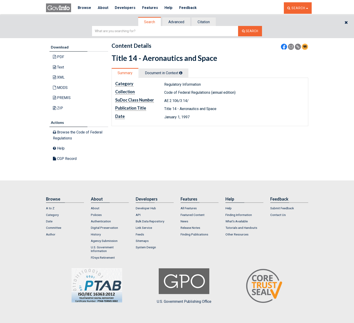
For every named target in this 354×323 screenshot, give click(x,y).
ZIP (58, 108)
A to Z (50, 208)
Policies (96, 215)
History (96, 234)
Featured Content (192, 215)
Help (169, 8)
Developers (125, 8)
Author (50, 234)
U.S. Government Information (102, 249)
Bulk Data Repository (150, 221)
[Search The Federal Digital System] (250, 31)
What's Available (236, 221)
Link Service (144, 228)
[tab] (149, 22)
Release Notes (190, 228)
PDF (58, 57)
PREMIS (62, 98)
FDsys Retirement (103, 257)
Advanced (176, 22)
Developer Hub (146, 208)
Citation (204, 22)
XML (59, 77)
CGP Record (65, 158)
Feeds (140, 234)
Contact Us (278, 215)
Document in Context (163, 73)
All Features (189, 208)
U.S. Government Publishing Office (184, 286)
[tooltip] (180, 73)
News (184, 221)
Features (151, 8)
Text (58, 67)
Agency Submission (104, 241)
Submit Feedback (282, 208)
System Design (146, 247)
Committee (53, 228)
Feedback (188, 8)
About (103, 8)
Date (49, 221)
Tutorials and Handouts (241, 228)
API (138, 215)
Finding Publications (194, 234)
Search (149, 22)
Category (52, 215)
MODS (60, 87)
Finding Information (238, 215)
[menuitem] (65, 208)
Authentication (101, 221)
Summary (125, 73)
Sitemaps (142, 241)
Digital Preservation (104, 228)
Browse (84, 8)
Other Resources (236, 234)
